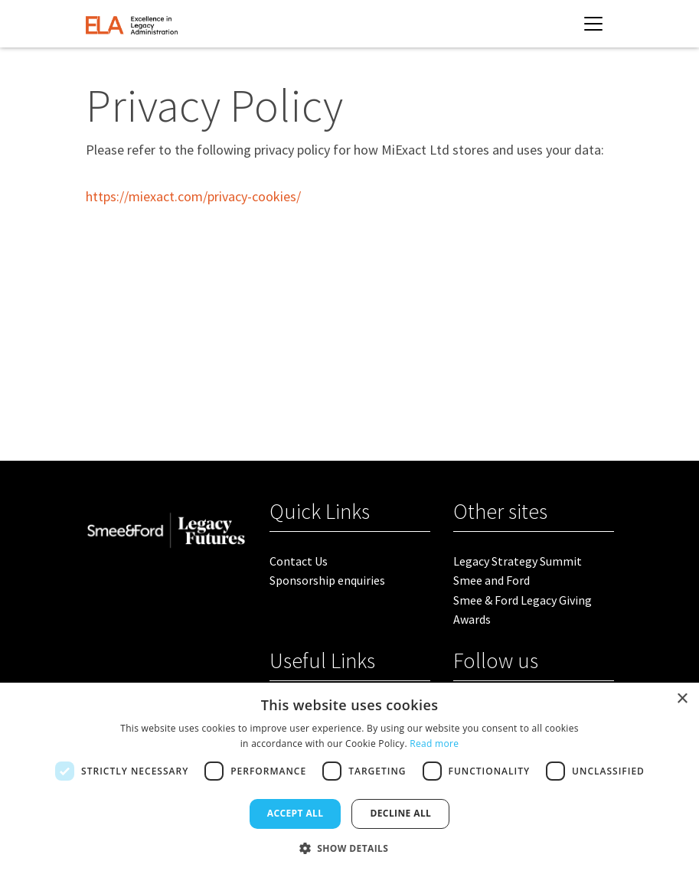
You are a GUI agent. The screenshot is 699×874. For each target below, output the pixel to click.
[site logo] (132, 23)
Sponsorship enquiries (327, 580)
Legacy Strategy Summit (517, 561)
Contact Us (298, 561)
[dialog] (349, 778)
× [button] (682, 699)
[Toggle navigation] (593, 23)
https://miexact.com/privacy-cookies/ (193, 196)
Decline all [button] (400, 813)
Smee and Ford (491, 580)
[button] (350, 848)
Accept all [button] (295, 813)
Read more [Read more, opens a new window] (434, 743)
